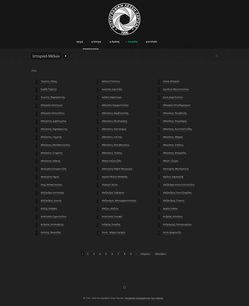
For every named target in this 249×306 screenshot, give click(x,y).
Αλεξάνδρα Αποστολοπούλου (179, 184)
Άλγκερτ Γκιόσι (110, 184)
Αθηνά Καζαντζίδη (111, 160)
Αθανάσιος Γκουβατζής (175, 113)
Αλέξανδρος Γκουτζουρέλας (177, 192)
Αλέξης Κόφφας (49, 208)
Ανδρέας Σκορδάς (111, 224)
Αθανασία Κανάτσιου (52, 105)
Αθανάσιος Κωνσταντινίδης (177, 128)
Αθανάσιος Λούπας (112, 136)
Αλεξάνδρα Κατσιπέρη (52, 192)
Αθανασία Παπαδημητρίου (177, 105)
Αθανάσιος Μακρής (173, 136)
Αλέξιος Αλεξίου (110, 208)
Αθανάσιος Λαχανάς (51, 136)
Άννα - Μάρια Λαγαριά (113, 232)
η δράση (114, 41)
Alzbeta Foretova (111, 81)
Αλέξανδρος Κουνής (51, 200)
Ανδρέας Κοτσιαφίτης (52, 224)
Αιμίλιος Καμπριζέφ (173, 176)
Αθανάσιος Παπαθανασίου (116, 144)
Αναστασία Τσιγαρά (112, 216)
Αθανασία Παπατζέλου (52, 113)
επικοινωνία (90, 48)
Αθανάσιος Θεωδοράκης (114, 120)
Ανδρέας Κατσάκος (173, 216)
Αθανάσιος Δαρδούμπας (54, 120)
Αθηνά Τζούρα (170, 160)
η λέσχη (96, 41)
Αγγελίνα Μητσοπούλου (176, 89)
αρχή (79, 41)
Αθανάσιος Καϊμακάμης (175, 120)
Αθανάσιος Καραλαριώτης (54, 128)
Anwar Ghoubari (171, 81)
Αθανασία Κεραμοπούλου (115, 105)
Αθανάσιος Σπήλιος (173, 144)
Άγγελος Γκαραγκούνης (53, 97)
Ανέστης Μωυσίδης (51, 232)
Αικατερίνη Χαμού (50, 176)
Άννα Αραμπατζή (172, 232)
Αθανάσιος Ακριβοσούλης (115, 113)
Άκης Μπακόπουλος (51, 184)
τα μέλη (133, 41)
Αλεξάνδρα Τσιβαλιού (113, 192)
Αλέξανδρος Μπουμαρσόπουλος (119, 200)
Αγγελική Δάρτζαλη (112, 89)
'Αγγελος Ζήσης (49, 81)
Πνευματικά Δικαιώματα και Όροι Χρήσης (144, 298)
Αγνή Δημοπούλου (173, 97)
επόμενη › (145, 253)
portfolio (151, 41)
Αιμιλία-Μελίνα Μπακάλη (115, 176)
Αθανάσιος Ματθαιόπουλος (55, 144)
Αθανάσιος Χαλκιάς (50, 160)
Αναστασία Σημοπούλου (53, 216)
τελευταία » (160, 253)
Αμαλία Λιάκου (170, 208)
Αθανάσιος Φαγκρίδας (174, 152)
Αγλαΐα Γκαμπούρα (111, 97)
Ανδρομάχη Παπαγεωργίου (177, 224)
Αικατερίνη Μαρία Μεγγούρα (117, 168)
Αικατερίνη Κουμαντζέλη (53, 168)
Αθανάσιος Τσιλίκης (112, 152)
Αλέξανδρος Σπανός (173, 200)
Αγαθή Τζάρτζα (49, 89)
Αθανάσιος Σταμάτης (52, 152)
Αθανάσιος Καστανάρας (114, 128)
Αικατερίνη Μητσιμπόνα (175, 168)
